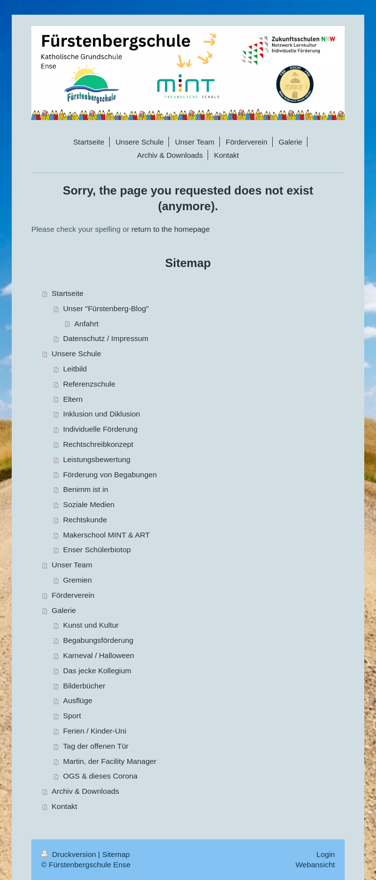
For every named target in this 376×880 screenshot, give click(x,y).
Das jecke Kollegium (97, 670)
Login (325, 854)
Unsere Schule (76, 353)
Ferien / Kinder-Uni (94, 731)
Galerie (64, 610)
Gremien (77, 580)
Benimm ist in (85, 489)
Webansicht (315, 864)
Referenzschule (89, 384)
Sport (72, 715)
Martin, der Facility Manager (110, 761)
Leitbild (75, 369)
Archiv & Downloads (85, 791)
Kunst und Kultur (91, 625)
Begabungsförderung (98, 640)
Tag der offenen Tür (96, 746)
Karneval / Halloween (98, 655)
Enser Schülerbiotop (97, 549)
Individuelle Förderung (100, 429)
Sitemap (116, 854)
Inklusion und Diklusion (101, 414)
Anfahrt (86, 323)
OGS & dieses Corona (100, 776)
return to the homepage (170, 229)
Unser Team (72, 565)
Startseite (68, 293)
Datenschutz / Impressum (106, 338)
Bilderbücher (84, 686)
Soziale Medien (89, 504)
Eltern (73, 399)
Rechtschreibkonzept (98, 444)
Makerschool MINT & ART (106, 535)
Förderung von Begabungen (110, 474)
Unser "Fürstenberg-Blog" (106, 308)
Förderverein (73, 595)
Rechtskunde (85, 519)
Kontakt (64, 806)
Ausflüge (78, 700)
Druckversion (69, 854)
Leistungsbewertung (97, 459)
